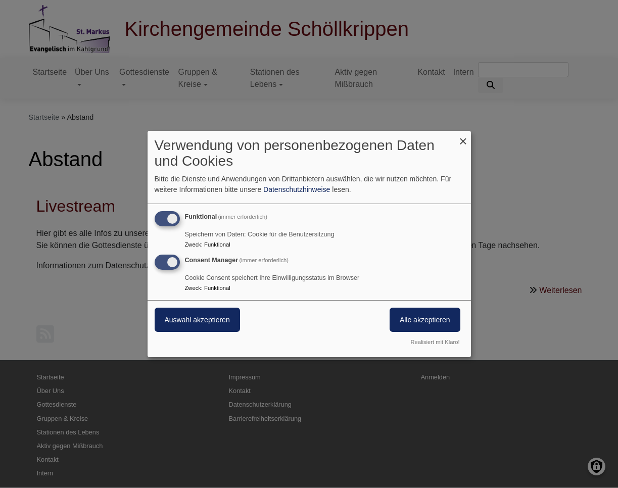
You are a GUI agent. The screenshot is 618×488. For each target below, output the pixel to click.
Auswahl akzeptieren (197, 320)
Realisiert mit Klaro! (435, 342)
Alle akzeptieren (425, 320)
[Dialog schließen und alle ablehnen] (463, 137)
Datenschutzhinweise (296, 189)
